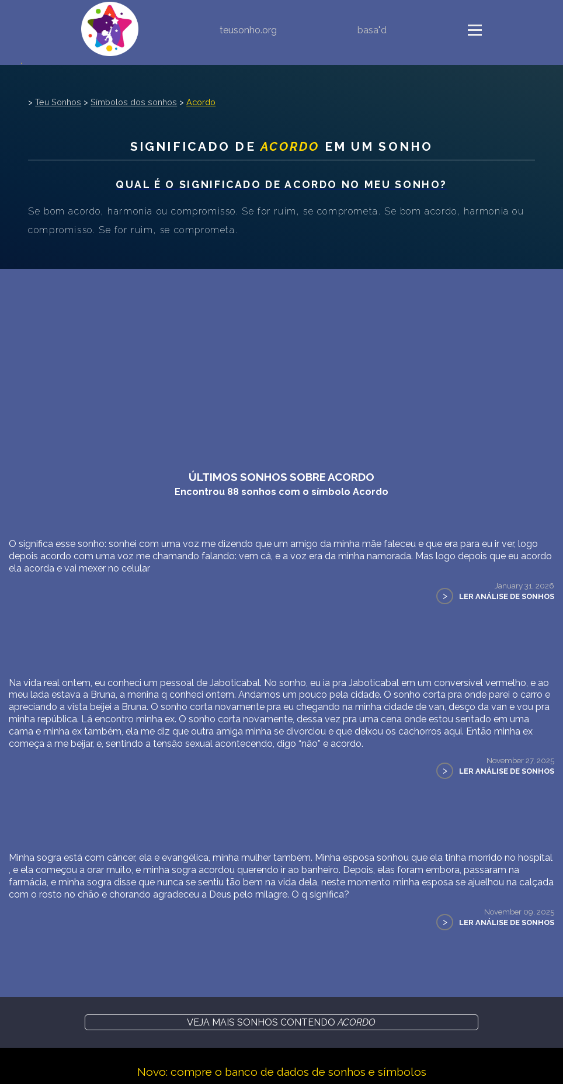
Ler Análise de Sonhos (506, 596)
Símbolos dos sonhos (134, 102)
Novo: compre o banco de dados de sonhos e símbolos (281, 1071)
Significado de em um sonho (281, 146)
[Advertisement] (281, 356)
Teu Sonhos (58, 102)
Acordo (201, 102)
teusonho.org (248, 30)
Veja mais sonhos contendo (281, 1022)
